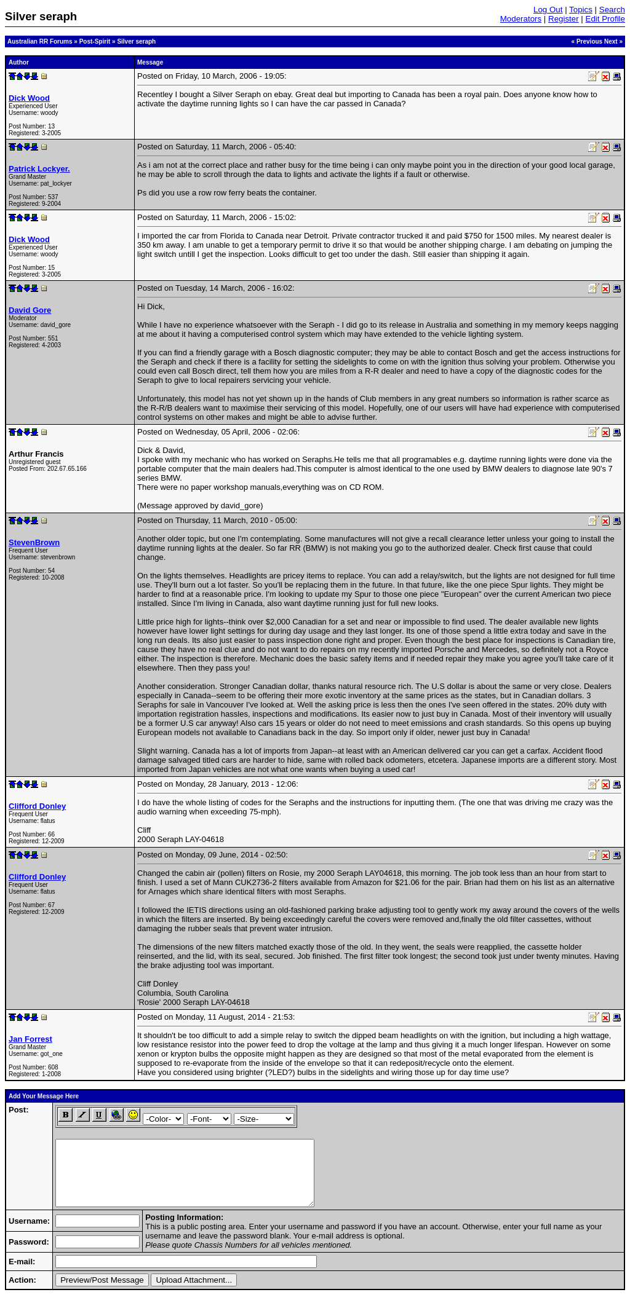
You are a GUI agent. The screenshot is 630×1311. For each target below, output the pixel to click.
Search (612, 9)
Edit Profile (605, 18)
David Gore (30, 310)
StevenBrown (34, 542)
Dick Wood (29, 98)
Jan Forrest (30, 1039)
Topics (580, 9)
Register (563, 18)
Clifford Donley (37, 806)
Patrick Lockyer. (39, 168)
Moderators (520, 18)
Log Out (547, 9)
